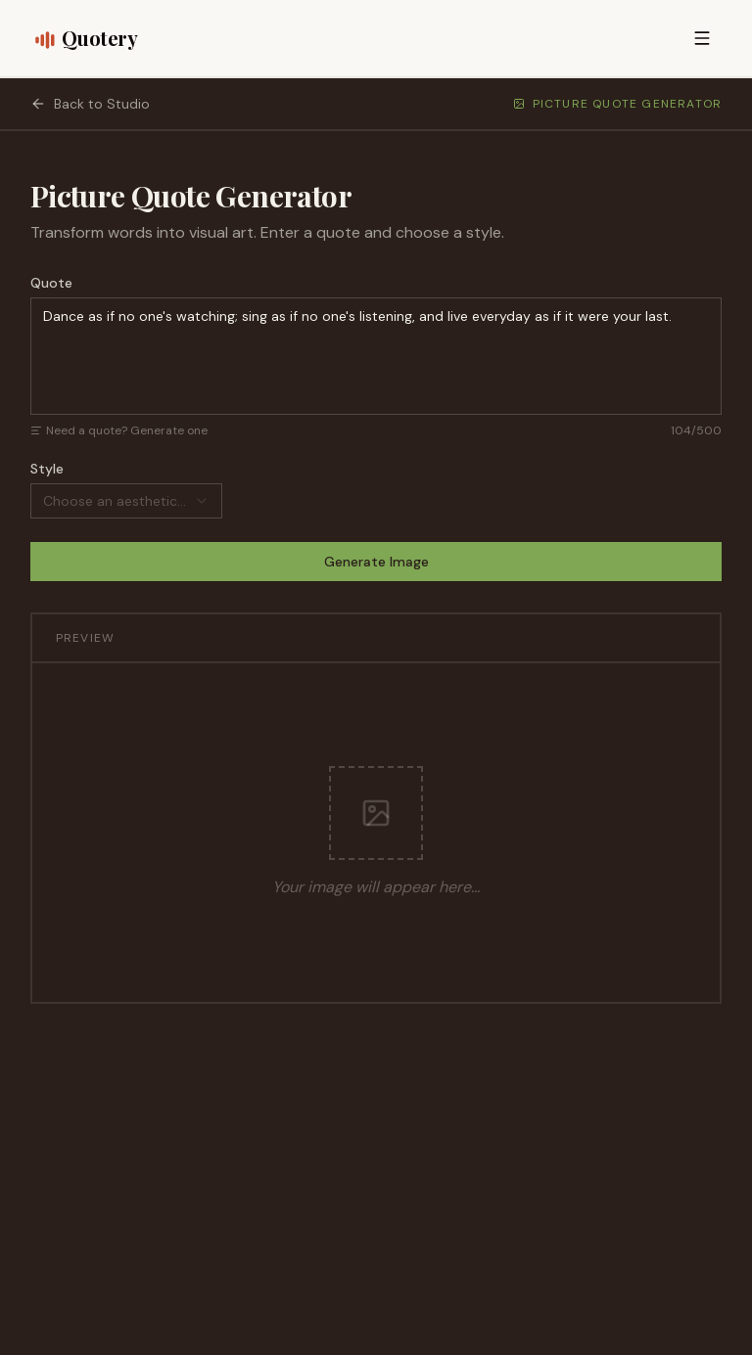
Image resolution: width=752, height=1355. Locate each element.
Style (47, 468)
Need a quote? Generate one (119, 430)
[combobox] (126, 501)
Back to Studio (90, 104)
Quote (51, 283)
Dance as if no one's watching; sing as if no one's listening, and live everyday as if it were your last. (376, 356)
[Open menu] (702, 38)
